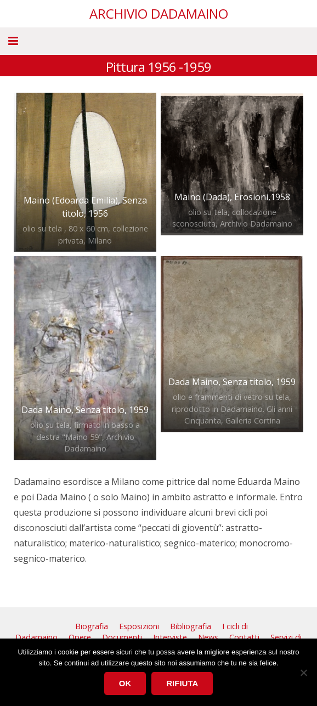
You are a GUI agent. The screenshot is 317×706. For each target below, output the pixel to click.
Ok (125, 683)
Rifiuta (182, 683)
